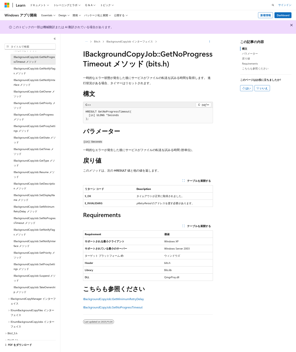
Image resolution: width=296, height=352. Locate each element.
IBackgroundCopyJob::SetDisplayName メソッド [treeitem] (34, 197)
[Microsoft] (7, 5)
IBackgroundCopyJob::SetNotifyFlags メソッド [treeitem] (34, 232)
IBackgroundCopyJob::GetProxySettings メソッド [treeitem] (34, 128)
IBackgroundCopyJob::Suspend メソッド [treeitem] (34, 278)
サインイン (284, 5)
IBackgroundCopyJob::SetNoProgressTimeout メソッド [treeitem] (34, 220)
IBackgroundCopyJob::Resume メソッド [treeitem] (34, 174)
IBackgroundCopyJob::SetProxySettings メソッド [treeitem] (34, 266)
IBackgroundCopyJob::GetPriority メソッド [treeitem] (34, 105)
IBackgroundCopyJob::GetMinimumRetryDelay (113, 299)
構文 (244, 48)
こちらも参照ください (255, 68)
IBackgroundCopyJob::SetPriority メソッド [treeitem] (34, 255)
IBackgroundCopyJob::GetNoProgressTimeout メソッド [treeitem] (34, 59)
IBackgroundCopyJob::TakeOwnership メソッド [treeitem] (34, 289)
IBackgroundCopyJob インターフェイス (129, 41)
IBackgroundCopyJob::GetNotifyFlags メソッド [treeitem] (34, 71)
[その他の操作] (209, 42)
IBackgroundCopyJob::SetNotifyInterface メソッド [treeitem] (35, 243)
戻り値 (246, 58)
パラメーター (250, 53)
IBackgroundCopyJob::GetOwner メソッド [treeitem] (34, 94)
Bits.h (97, 41)
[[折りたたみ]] (55, 38)
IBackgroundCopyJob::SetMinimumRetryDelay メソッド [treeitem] (34, 209)
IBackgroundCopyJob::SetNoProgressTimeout (113, 307)
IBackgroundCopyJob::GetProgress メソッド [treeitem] (34, 117)
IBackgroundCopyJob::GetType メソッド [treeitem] (34, 163)
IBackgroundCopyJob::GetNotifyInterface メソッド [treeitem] (34, 82)
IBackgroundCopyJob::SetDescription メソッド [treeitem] (34, 186)
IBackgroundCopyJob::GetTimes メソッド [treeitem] (34, 151)
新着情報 (265, 15)
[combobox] (30, 47)
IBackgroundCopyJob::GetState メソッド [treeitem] (35, 140)
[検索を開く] (273, 5)
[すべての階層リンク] (86, 42)
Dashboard (283, 15)
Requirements (250, 63)
